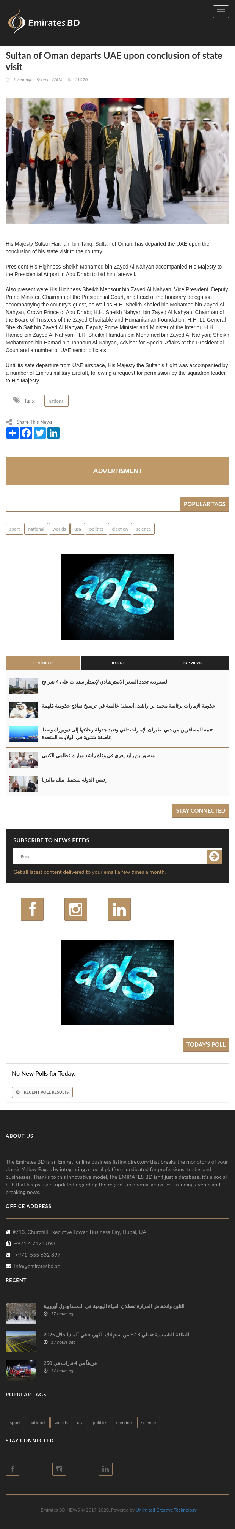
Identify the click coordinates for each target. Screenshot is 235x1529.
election (120, 529)
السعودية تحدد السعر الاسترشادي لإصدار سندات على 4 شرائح (105, 682)
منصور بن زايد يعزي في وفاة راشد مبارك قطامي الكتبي (98, 755)
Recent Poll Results (42, 1092)
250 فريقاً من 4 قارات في (70, 1363)
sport (14, 529)
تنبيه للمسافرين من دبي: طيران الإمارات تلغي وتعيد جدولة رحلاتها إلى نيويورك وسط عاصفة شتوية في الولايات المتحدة (127, 733)
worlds (59, 529)
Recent (117, 662)
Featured (43, 662)
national (56, 401)
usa (77, 529)
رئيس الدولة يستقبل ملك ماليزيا (74, 780)
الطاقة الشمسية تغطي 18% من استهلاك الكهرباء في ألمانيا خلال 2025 (116, 1335)
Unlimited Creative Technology (166, 1510)
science (143, 529)
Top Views (192, 662)
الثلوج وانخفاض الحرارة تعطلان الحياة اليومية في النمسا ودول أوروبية (114, 1306)
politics (96, 529)
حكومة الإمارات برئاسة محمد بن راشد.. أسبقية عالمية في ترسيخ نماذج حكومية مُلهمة (128, 706)
